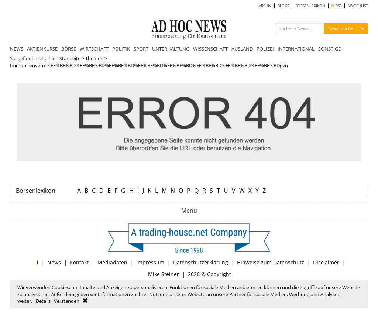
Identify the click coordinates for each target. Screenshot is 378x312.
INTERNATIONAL (296, 48)
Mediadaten (112, 262)
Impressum (150, 262)
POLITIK (121, 48)
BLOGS (283, 5)
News (54, 262)
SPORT (141, 48)
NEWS (16, 48)
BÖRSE (68, 48)
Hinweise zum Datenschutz (270, 262)
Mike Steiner (163, 274)
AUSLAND (242, 48)
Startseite (69, 58)
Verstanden (66, 301)
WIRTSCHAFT (94, 48)
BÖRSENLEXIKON (310, 5)
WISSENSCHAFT (210, 48)
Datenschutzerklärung (200, 262)
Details (43, 301)
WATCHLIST (358, 5)
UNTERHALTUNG (170, 48)
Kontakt (79, 262)
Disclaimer (326, 262)
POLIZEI (265, 48)
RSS (336, 5)
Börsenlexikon (35, 190)
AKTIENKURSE (42, 48)
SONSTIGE (329, 48)
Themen (94, 58)
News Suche (340, 28)
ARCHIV (265, 5)
